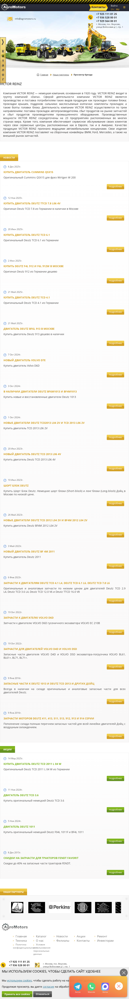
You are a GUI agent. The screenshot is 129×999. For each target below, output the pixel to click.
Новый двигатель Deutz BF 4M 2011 (29, 551)
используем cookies (19, 980)
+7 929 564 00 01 (106, 21)
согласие (48, 986)
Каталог (39, 936)
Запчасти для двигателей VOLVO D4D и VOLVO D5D (40, 649)
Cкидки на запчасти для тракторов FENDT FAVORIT (41, 858)
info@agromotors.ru (25, 18)
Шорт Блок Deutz (16, 485)
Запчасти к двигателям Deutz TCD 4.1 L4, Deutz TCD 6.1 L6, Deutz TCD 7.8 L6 (57, 583)
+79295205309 (78, 987)
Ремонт (101, 936)
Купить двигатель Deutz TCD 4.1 (27, 297)
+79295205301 (91, 987)
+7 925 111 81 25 (106, 14)
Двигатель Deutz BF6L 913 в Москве (29, 328)
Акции (79, 936)
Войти (114, 5)
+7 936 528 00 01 (106, 17)
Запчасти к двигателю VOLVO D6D (29, 617)
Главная (44, 74)
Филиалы (61, 940)
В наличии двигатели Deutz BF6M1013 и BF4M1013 (40, 391)
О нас (38, 940)
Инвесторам (104, 940)
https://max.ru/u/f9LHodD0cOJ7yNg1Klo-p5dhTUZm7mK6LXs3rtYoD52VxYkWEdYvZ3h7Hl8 (105, 987)
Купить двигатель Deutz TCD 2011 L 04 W (32, 764)
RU (117, 9)
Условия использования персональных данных (41, 949)
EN (112, 9)
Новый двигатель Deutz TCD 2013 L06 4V (32, 454)
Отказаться (42, 994)
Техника (20, 940)
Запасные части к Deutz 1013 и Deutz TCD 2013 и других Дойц (49, 683)
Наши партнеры (61, 74)
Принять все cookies (17, 994)
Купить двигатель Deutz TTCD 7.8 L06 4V (32, 203)
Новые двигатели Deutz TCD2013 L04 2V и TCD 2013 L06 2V (44, 423)
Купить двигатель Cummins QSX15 (28, 172)
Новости (61, 936)
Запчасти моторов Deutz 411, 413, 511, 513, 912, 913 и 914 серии (49, 718)
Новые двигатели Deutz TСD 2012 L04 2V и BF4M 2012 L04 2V (45, 520)
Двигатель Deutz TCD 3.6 (21, 795)
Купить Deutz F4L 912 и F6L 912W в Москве (34, 266)
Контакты (82, 940)
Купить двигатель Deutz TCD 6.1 (27, 235)
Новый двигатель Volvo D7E (25, 360)
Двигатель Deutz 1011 (19, 826)
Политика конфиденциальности (25, 946)
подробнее (115, 186)
